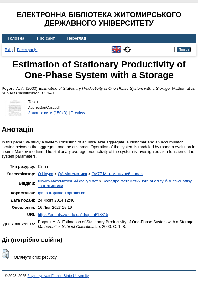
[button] (5, 254)
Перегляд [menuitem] (76, 38)
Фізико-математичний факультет (68, 181)
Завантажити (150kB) (48, 113)
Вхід (9, 49)
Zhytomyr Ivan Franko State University (58, 276)
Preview (78, 113)
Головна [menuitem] (16, 38)
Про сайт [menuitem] (46, 38)
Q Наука (45, 173)
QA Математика (72, 173)
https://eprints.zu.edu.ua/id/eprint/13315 (73, 214)
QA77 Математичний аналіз (117, 173)
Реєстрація (27, 49)
